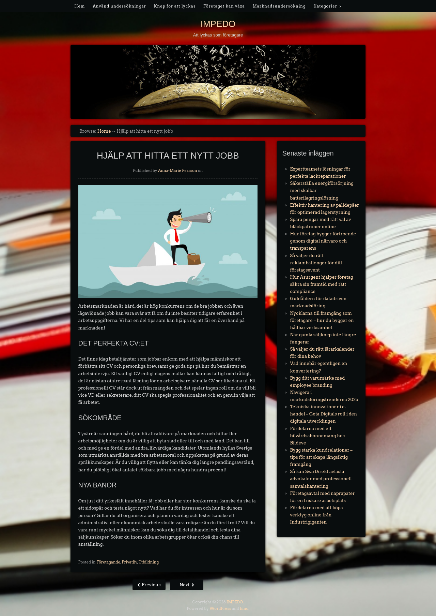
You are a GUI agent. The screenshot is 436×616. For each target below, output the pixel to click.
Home (104, 131)
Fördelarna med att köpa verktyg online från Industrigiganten (316, 515)
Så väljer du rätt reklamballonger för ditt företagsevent (316, 263)
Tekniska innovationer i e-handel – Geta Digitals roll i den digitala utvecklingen (323, 414)
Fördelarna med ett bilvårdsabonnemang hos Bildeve (317, 435)
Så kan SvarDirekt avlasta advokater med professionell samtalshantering (321, 478)
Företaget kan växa (224, 6)
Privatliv (129, 562)
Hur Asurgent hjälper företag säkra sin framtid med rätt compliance (321, 284)
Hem (79, 6)
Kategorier (325, 6)
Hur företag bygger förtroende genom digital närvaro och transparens (323, 241)
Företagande (108, 562)
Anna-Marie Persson (177, 170)
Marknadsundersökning (279, 6)
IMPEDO (218, 24)
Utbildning (148, 562)
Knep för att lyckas (175, 6)
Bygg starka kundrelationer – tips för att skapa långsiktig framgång (321, 457)
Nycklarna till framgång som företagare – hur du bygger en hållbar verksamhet (322, 320)
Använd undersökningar (119, 6)
